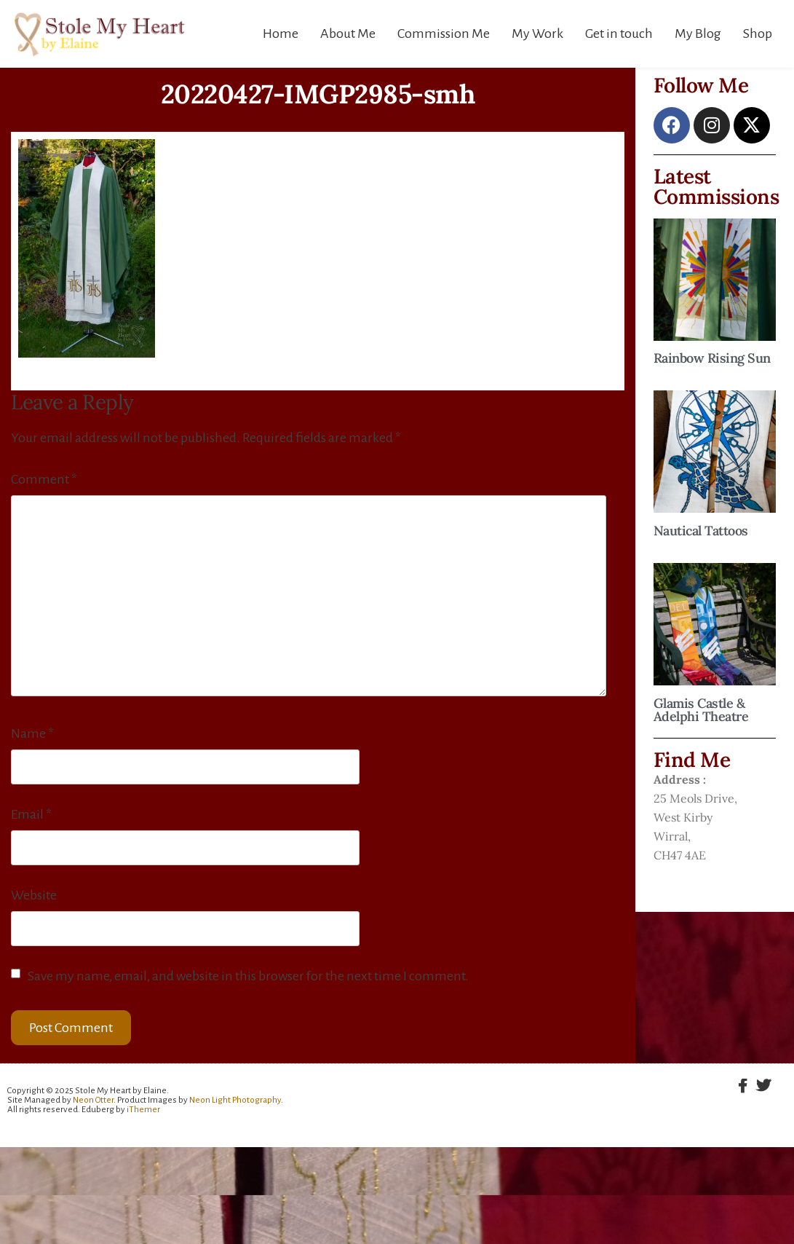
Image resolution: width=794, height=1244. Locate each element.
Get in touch (619, 33)
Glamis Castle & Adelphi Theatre (701, 710)
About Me (348, 33)
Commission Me (443, 33)
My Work (537, 33)
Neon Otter (93, 1100)
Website (34, 895)
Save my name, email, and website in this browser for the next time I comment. (248, 976)
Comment (44, 479)
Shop (757, 33)
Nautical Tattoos (701, 530)
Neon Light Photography (235, 1100)
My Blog (698, 33)
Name (32, 733)
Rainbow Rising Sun (712, 358)
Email (31, 814)
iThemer (143, 1109)
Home (280, 33)
